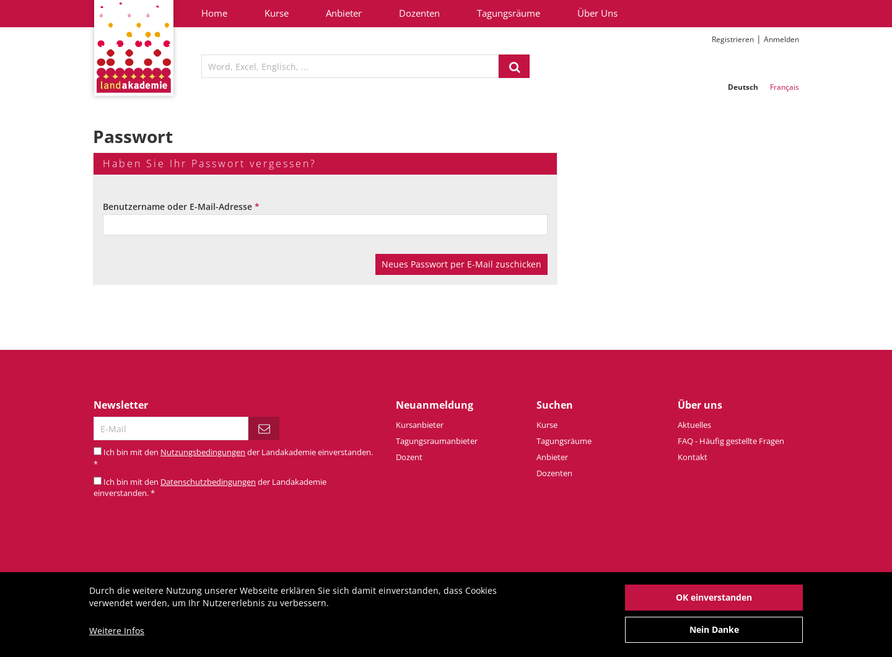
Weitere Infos (116, 637)
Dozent (409, 457)
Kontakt (692, 457)
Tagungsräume (508, 13)
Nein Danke (714, 636)
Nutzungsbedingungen (202, 452)
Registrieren (733, 39)
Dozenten (419, 13)
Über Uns (597, 13)
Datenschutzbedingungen (208, 481)
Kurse (277, 13)
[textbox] (350, 66)
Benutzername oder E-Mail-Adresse (181, 206)
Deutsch (743, 87)
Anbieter (344, 13)
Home (214, 13)
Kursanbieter (420, 424)
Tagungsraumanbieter (437, 440)
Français (784, 87)
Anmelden (781, 39)
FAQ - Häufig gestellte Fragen (731, 440)
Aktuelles (694, 424)
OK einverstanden (714, 603)
